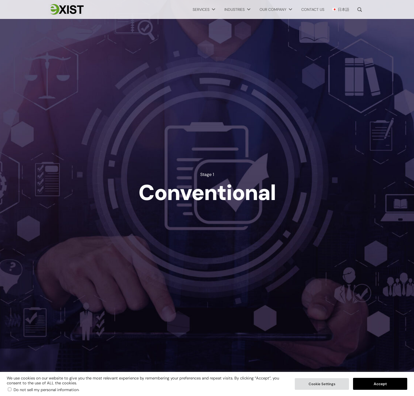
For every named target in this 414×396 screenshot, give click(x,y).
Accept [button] (380, 383)
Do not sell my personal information (46, 389)
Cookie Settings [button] (322, 384)
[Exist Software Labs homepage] (66, 9)
